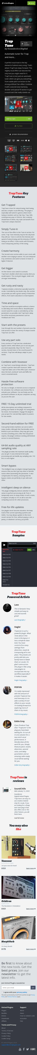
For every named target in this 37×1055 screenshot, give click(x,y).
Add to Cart (18, 119)
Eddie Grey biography (22, 765)
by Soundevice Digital (16, 48)
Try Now (18, 126)
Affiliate (4, 1021)
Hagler (17, 627)
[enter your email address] (16, 987)
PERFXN (18, 687)
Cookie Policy (5, 1036)
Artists (3, 1016)
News (22, 1013)
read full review (19, 818)
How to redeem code (27, 1016)
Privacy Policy (6, 1033)
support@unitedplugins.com (10, 1045)
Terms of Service (12, 997)
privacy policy (22, 992)
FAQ (21, 1021)
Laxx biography (20, 620)
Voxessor (6, 860)
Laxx (16, 604)
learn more (31, 868)
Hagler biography (20, 680)
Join (33, 988)
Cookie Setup (5, 1038)
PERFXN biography (21, 714)
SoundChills (20, 788)
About (22, 1010)
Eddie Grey (19, 721)
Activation (23, 1018)
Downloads (5, 1018)
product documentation (18, 134)
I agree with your (15, 992)
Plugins (3, 1010)
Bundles (4, 1013)
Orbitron (6, 901)
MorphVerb (7, 941)
